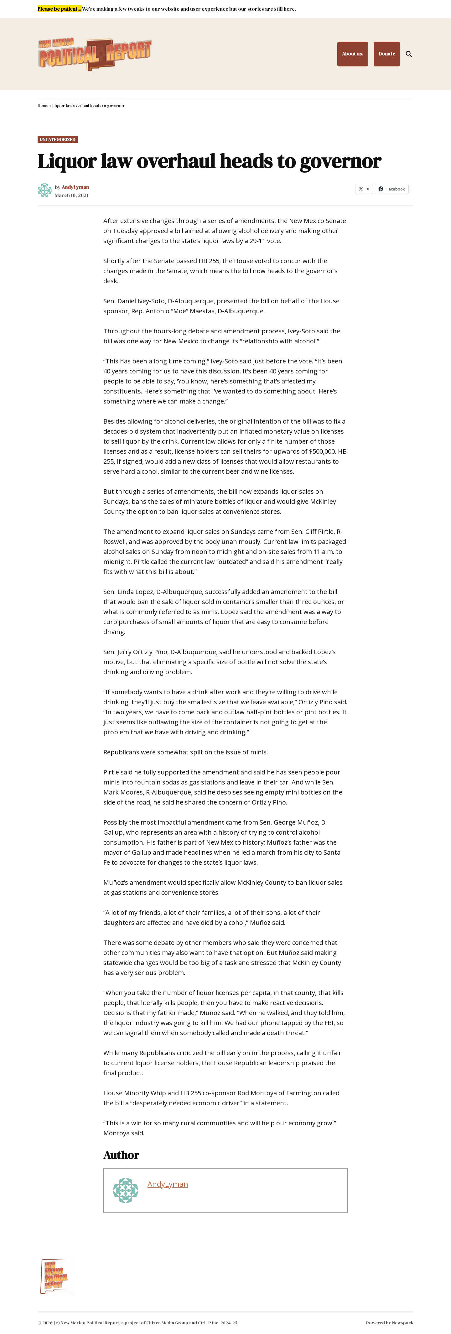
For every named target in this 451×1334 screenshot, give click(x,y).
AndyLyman (75, 187)
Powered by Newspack (389, 1323)
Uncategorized (57, 139)
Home (43, 105)
